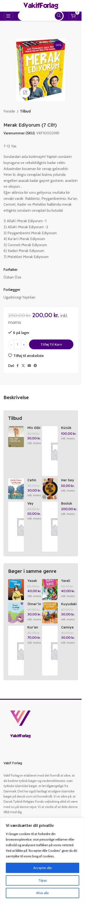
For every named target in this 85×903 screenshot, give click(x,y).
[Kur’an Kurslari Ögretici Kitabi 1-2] (16, 651)
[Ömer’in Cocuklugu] (16, 612)
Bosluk (66, 503)
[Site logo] (40, 5)
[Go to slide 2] (43, 96)
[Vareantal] (17, 344)
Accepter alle (42, 868)
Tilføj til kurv (51, 344)
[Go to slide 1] (38, 96)
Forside (9, 111)
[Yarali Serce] (50, 589)
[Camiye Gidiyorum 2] (50, 651)
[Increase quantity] (24, 344)
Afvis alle (42, 893)
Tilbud (25, 111)
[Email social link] (29, 366)
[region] (42, 860)
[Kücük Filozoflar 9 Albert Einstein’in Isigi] (50, 451)
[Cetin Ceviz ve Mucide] (16, 488)
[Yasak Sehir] (16, 589)
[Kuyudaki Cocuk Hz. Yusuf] (50, 612)
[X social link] (23, 366)
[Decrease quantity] (11, 344)
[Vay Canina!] (16, 526)
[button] (21, 69)
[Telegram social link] (35, 366)
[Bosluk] (50, 526)
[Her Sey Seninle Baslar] (50, 488)
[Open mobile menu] (8, 15)
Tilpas (42, 880)
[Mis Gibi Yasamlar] (16, 436)
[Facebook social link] (17, 366)
